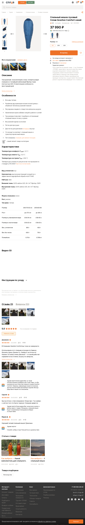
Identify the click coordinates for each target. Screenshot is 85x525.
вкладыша (26, 129)
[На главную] (10, 2)
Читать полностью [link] (8, 91)
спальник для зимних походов (25, 138)
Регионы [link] (46, 492)
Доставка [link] (55, 60)
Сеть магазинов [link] (21, 487)
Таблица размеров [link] (77, 41)
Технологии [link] (33, 490)
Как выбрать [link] (12, 453)
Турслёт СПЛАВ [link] (21, 495)
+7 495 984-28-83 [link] (77, 482)
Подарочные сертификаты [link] (6, 504)
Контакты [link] (19, 509)
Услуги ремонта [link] (21, 504)
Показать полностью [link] (9, 295)
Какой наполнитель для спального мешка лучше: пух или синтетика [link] (21, 455)
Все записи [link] (33, 485)
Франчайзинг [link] (20, 501)
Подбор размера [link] (49, 490)
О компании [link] (20, 485)
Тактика (30, 2)
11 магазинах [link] (62, 63)
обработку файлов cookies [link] (47, 521)
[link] (4, 12)
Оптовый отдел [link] (21, 498)
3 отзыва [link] (58, 23)
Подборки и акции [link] (6, 496)
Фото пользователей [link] (7, 512)
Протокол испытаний (23, 164)
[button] (3, 2)
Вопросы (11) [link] (22, 304)
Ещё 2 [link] (38, 312)
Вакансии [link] (19, 506)
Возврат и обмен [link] (7, 500)
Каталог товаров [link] (7, 487)
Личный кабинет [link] (7, 508)
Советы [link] (32, 496)
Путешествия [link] (34, 487)
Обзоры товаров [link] (35, 493)
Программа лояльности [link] (19, 491)
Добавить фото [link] (22, 60)
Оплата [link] (4, 492)
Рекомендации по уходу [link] (49, 486)
